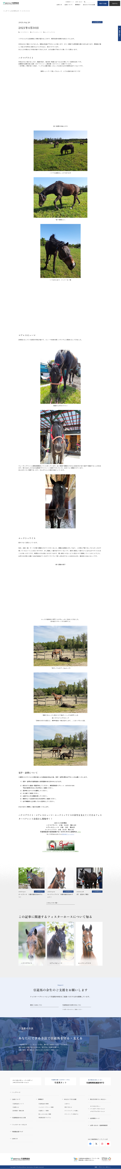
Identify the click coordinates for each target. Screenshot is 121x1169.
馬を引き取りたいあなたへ (99, 1099)
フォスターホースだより (20, 1125)
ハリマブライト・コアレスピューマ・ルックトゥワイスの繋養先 (60, 851)
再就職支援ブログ (18, 1132)
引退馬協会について (19, 1104)
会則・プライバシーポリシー (103, 1167)
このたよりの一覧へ (52, 903)
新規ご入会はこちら (36, 1005)
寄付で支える (69, 1107)
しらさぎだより (14, 11)
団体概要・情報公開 (19, 1111)
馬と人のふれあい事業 (45, 1114)
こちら (79, 832)
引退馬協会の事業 (44, 1104)
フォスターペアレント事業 (47, 1107)
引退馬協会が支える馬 (20, 1118)
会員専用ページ (70, 1)
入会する (115, 3)
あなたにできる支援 (89, 5)
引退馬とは (16, 1107)
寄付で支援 (103, 3)
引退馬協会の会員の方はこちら (72, 1005)
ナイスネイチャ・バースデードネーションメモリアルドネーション (98, 1109)
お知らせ (59, 5)
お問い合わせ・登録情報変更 (99, 1126)
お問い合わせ (78, 1)
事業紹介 (77, 5)
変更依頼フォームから (68, 834)
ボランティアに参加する (72, 1114)
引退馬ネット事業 (44, 1111)
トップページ (17, 1092)
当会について (69, 5)
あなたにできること (24, 1060)
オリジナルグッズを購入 (72, 1111)
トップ (5, 11)
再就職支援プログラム (45, 1118)
